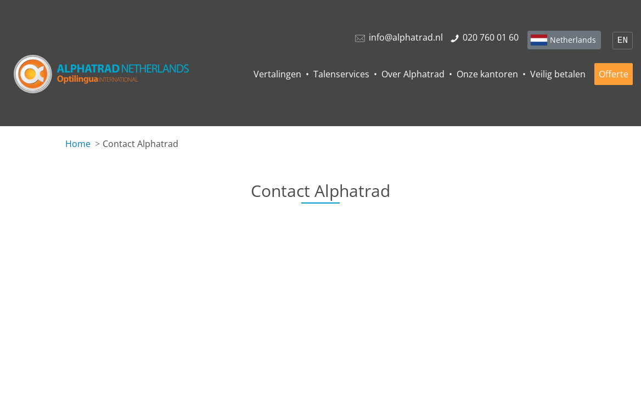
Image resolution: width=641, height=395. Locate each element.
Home (78, 144)
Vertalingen (277, 74)
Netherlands (573, 40)
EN (622, 41)
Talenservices (341, 74)
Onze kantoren (487, 74)
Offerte (613, 74)
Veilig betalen (558, 74)
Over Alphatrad (413, 74)
